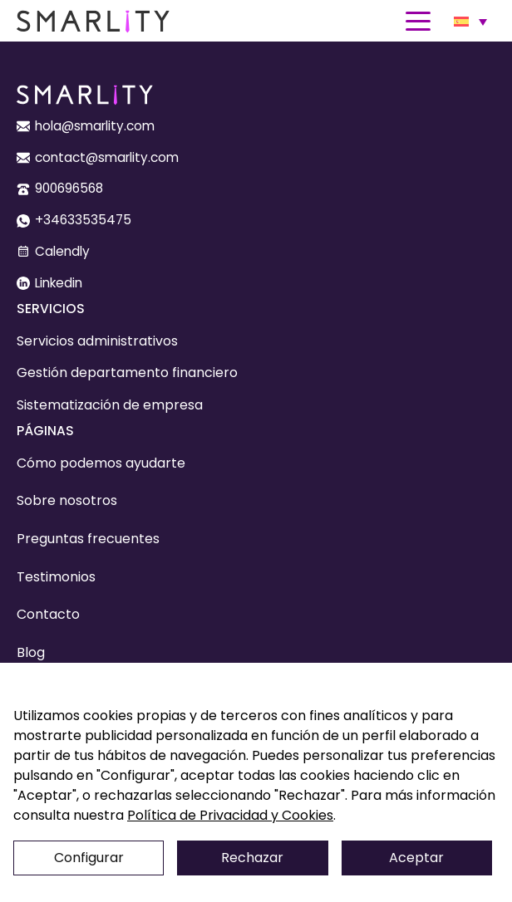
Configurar (89, 857)
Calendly (62, 251)
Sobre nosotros (67, 500)
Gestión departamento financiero (127, 372)
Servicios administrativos (97, 341)
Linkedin (58, 283)
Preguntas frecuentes (88, 538)
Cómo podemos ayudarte (101, 463)
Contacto (48, 614)
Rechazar (252, 857)
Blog (31, 652)
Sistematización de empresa (110, 404)
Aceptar (416, 857)
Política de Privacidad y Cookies (230, 815)
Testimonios (56, 576)
